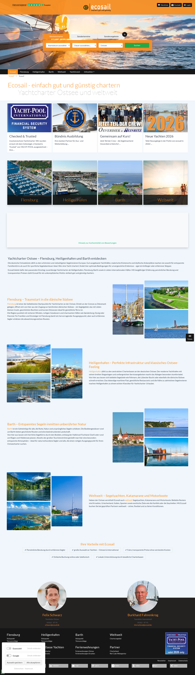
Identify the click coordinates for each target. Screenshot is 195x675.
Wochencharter (56, 36)
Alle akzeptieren (33, 662)
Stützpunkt (11, 639)
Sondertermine (83, 36)
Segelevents (45, 654)
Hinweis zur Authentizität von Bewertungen (97, 243)
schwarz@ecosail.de (52, 625)
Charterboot (114, 651)
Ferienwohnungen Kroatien (85, 654)
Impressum (172, 661)
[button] (58, 666)
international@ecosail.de (143, 625)
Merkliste (163, 5)
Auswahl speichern (14, 662)
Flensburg (11, 304)
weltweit (129, 500)
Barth (9, 428)
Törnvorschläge (12, 641)
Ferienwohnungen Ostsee (84, 651)
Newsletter (161, 661)
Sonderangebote (111, 36)
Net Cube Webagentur (118, 654)
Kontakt (176, 5)
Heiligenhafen (95, 371)
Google (16, 655)
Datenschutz (183, 661)
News (189, 337)
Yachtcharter (46, 651)
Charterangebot (115, 639)
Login (187, 5)
